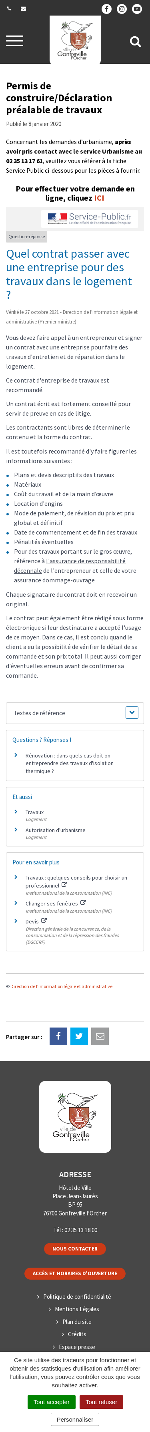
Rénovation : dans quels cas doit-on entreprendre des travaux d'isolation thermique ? (70, 763)
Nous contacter (75, 1248)
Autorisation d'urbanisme (56, 830)
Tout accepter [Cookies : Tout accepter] (52, 1401)
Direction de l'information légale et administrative (61, 986)
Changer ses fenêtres (56, 903)
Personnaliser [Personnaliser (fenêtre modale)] (75, 1419)
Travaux (35, 812)
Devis (36, 921)
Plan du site (77, 1321)
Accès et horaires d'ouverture (75, 1273)
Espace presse (77, 1347)
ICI (99, 198)
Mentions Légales (77, 1309)
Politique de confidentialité (77, 1296)
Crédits (77, 1334)
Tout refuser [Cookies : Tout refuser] (101, 1401)
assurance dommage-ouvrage (54, 580)
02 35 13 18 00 (80, 1230)
